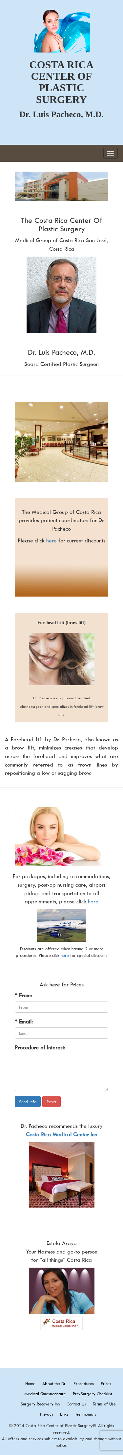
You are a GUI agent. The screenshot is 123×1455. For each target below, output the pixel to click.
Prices (106, 1383)
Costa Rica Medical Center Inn (61, 1134)
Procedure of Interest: (40, 1047)
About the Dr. (54, 1383)
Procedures (83, 1383)
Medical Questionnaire (45, 1393)
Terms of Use (104, 1403)
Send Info (27, 1101)
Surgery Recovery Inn (40, 1403)
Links (64, 1414)
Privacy (47, 1414)
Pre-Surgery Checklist (92, 1393)
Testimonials (85, 1414)
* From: (23, 995)
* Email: (24, 1021)
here (51, 540)
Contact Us (76, 1403)
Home (30, 1383)
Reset (51, 1101)
